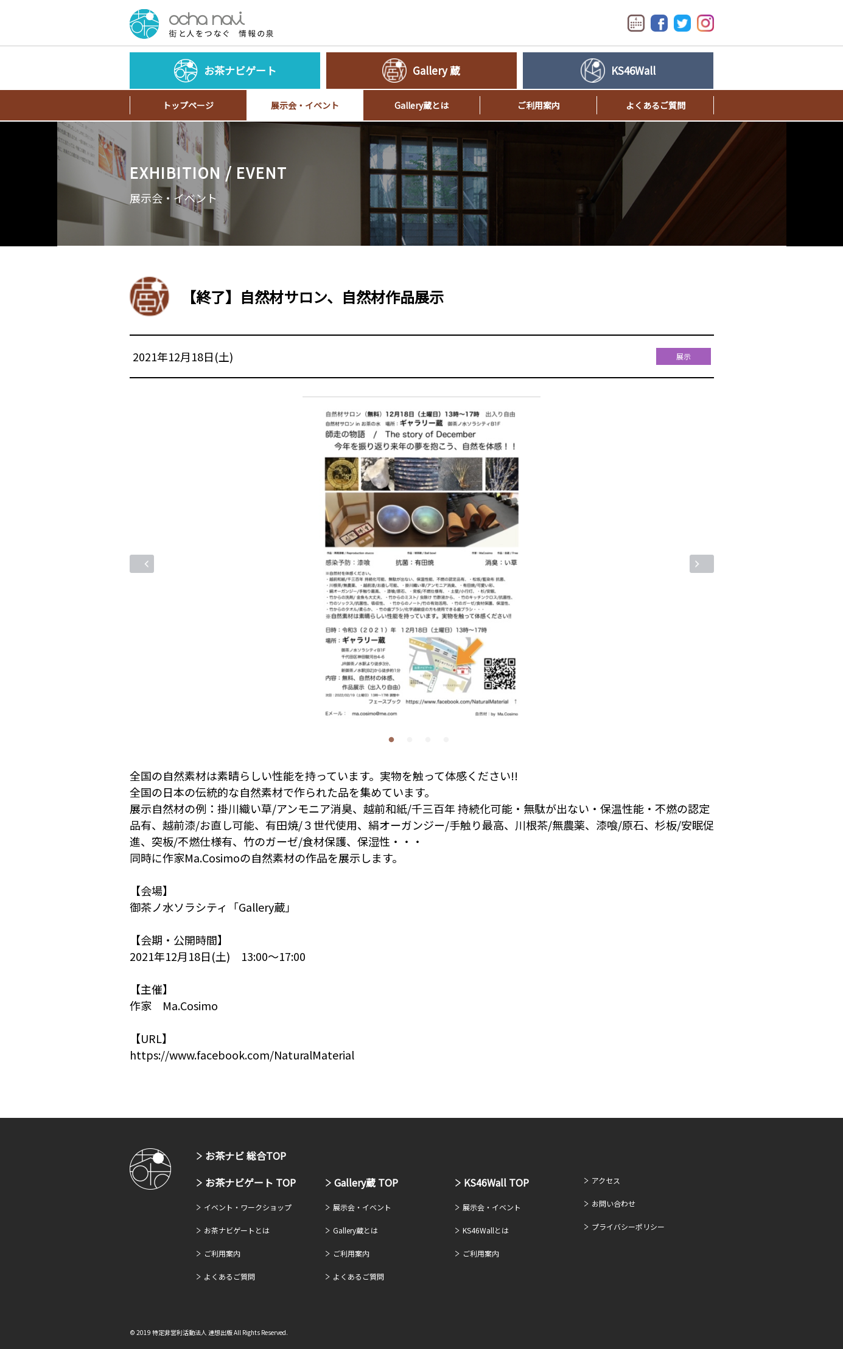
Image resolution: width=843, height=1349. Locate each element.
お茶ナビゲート (201, 24)
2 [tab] (413, 740)
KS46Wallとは (486, 1230)
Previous (142, 564)
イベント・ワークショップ (248, 1207)
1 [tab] (394, 740)
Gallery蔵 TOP (366, 1182)
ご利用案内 (538, 105)
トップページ (188, 105)
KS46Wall (633, 70)
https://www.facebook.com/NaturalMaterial (242, 1055)
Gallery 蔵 (436, 70)
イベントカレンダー (636, 23)
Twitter (682, 23)
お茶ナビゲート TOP (250, 1182)
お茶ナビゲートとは (237, 1230)
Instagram (705, 23)
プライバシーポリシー (628, 1226)
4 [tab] (449, 740)
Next (702, 564)
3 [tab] (431, 740)
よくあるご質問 (655, 105)
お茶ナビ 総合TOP (245, 1155)
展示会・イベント (305, 105)
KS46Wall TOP (496, 1182)
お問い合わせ (613, 1203)
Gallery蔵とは (421, 105)
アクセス (606, 1180)
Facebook (659, 23)
